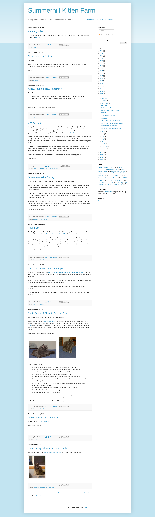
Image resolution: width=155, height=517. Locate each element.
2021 (101, 61)
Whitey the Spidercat (53, 168)
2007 (101, 152)
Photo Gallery (51, 408)
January (104, 149)
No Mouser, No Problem (40, 56)
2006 (101, 154)
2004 (101, 159)
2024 (101, 53)
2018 (101, 68)
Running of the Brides (70, 133)
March (103, 144)
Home (60, 493)
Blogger (85, 507)
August (104, 131)
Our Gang (35, 80)
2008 (101, 93)
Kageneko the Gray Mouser (40, 117)
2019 (101, 66)
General (35, 439)
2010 (101, 88)
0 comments (53, 77)
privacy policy (108, 192)
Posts (101, 31)
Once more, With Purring (41, 177)
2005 (101, 157)
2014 (101, 78)
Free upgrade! (35, 31)
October (104, 101)
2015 (101, 76)
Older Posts (87, 493)
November (105, 98)
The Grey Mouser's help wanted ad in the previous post (65, 272)
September (105, 103)
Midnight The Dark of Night (104, 173)
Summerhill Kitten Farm (61, 10)
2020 (101, 63)
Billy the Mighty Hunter (106, 167)
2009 (101, 91)
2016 (101, 73)
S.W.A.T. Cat (34, 122)
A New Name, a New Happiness (45, 88)
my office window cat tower (52, 452)
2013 (101, 81)
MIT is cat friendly (43, 421)
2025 (101, 51)
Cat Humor (36, 47)
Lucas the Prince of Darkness (118, 171)
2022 (101, 58)
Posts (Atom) (39, 496)
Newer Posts (32, 493)
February (104, 146)
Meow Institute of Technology (43, 417)
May (103, 139)
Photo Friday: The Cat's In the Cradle (47, 448)
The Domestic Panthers (105, 182)
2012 (101, 83)
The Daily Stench (117, 180)
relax (29, 325)
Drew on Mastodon (103, 201)
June (103, 136)
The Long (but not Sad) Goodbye (45, 268)
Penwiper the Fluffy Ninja (107, 178)
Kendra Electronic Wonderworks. (100, 20)
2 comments (53, 301)
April (103, 141)
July (103, 134)
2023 (101, 56)
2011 (101, 86)
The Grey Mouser (49, 321)
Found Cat (33, 228)
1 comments (53, 44)
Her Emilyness (112, 169)
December (105, 96)
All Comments (104, 34)
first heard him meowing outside (56, 234)
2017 (101, 71)
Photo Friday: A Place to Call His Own (48, 313)
